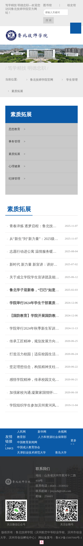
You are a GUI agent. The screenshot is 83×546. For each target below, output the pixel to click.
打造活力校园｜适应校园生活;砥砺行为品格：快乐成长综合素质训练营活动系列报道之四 (35, 354)
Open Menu (75, 28)
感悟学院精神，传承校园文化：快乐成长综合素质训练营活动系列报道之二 (35, 379)
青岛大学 (61, 452)
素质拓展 (17, 91)
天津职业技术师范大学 (31, 452)
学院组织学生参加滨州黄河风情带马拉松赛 (35, 405)
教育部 (21, 437)
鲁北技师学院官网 (41, 79)
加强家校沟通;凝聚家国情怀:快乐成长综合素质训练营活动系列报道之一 (35, 392)
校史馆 (71, 5)
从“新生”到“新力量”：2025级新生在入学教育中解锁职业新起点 (35, 239)
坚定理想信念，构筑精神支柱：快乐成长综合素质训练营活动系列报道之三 (35, 367)
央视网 (62, 431)
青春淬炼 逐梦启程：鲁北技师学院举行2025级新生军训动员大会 (35, 226)
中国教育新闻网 (27, 442)
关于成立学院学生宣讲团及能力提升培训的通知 (35, 277)
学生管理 (72, 79)
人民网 (21, 431)
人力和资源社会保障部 (52, 437)
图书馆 (47, 5)
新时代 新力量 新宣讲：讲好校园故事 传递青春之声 (35, 264)
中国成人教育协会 (28, 447)
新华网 (42, 431)
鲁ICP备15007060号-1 (69, 537)
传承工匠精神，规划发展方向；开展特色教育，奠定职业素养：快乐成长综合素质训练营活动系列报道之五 (35, 341)
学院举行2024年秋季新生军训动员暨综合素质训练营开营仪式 (35, 328)
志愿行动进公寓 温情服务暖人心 (35, 251)
